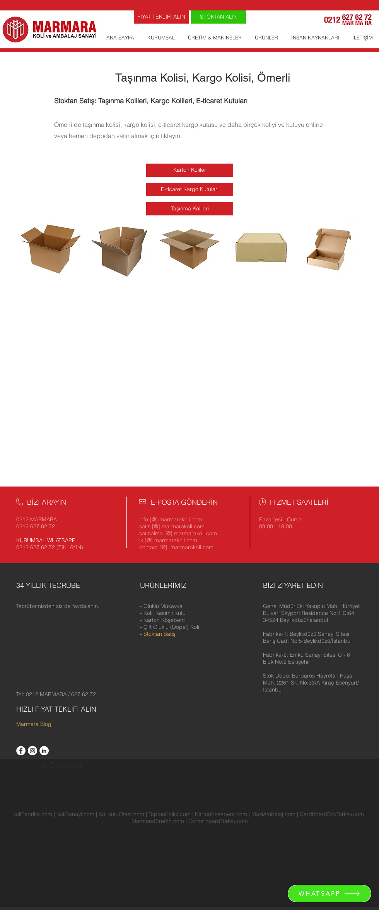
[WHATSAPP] (329, 893)
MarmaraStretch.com (157, 821)
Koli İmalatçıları (20, 862)
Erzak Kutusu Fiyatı (250, 869)
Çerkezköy (95, 841)
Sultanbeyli (105, 848)
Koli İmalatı (180, 855)
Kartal (332, 841)
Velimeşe (121, 834)
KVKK (350, 855)
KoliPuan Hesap (141, 876)
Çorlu (276, 848)
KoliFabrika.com (32, 814)
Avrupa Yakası (18, 834)
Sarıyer (67, 848)
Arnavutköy (52, 834)
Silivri (84, 848)
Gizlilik (333, 855)
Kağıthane (311, 841)
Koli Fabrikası (80, 869)
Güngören (263, 841)
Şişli (153, 848)
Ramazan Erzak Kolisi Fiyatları (242, 862)
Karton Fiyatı (304, 876)
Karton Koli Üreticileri (349, 869)
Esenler (146, 841)
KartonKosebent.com (221, 814)
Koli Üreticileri (58, 862)
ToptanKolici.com (170, 814)
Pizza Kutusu (160, 869)
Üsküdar (209, 848)
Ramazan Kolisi (214, 855)
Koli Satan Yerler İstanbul (89, 876)
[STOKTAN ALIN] (218, 17)
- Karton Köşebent (162, 619)
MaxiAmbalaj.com (274, 814)
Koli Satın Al (176, 876)
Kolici (137, 869)
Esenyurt (168, 841)
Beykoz (342, 834)
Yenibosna (95, 834)
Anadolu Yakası (44, 869)
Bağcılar (183, 834)
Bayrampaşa (293, 834)
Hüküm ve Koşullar (99, 862)
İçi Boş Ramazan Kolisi (221, 876)
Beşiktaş (320, 834)
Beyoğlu (11, 841)
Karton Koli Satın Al (298, 869)
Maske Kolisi (189, 862)
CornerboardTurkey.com (218, 821)
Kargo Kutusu (326, 848)
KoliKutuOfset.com (121, 814)
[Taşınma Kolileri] (189, 208)
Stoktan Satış (159, 633)
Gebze (260, 848)
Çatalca (71, 841)
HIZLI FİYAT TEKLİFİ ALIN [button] (56, 709)
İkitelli (74, 834)
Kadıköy (287, 841)
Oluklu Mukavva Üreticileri (134, 855)
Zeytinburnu (235, 848)
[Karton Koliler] (189, 170)
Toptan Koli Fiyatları (201, 869)
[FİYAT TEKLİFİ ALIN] (161, 17)
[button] (311, 613)
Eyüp (187, 841)
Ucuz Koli (295, 848)
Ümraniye (185, 848)
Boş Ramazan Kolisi (149, 862)
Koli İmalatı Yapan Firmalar (48, 855)
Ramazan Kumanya (300, 855)
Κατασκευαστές (268, 876)
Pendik (17, 848)
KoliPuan (245, 855)
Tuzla (165, 848)
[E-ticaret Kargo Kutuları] (189, 189)
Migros (266, 855)
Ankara (91, 855)
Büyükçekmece (41, 841)
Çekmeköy (123, 841)
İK (360, 855)
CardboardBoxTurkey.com (332, 814)
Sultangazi (133, 848)
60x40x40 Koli (298, 862)
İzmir (371, 855)
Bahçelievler (210, 834)
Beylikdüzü (365, 834)
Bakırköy (237, 834)
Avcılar (163, 834)
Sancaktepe (42, 848)
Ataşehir (143, 834)
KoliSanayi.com (75, 814)
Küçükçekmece (359, 841)
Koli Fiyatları (113, 869)
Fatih (201, 841)
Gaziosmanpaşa (229, 841)
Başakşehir (263, 834)
